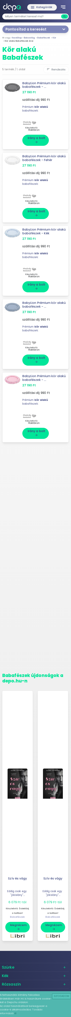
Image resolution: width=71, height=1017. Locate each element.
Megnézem (18, 927)
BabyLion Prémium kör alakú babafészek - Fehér (44, 158)
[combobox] (32, 16)
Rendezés (56, 69)
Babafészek (17, 916)
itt (15, 1013)
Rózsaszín (11, 984)
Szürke (8, 967)
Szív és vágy (17, 878)
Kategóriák (41, 7)
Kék (5, 975)
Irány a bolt (36, 140)
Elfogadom (61, 996)
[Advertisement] (35, 559)
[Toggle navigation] (63, 7)
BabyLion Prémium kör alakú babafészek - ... (44, 85)
